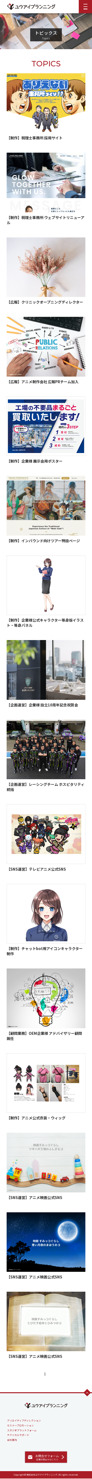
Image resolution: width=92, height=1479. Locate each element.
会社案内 (12, 1440)
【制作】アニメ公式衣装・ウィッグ (36, 1117)
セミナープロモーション (20, 1425)
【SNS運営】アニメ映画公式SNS (34, 1197)
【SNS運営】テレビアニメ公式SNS (36, 869)
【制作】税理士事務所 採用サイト (35, 137)
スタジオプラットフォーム (22, 1430)
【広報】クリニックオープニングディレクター (45, 302)
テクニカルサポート (18, 1435)
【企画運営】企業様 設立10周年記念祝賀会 (42, 704)
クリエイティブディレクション (24, 1420)
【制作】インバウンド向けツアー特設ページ (43, 540)
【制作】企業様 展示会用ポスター (35, 461)
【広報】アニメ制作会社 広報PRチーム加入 (43, 381)
